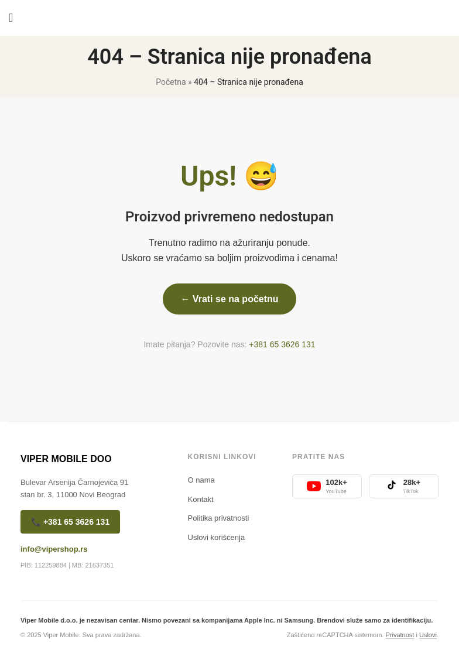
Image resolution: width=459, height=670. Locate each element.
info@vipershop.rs (54, 549)
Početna (171, 82)
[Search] (450, 17)
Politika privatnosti (218, 518)
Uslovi (428, 634)
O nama (201, 480)
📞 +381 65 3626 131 (70, 522)
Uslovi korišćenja (216, 537)
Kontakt (201, 499)
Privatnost (400, 634)
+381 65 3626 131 (282, 344)
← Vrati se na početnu (229, 299)
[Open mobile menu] (11, 17)
